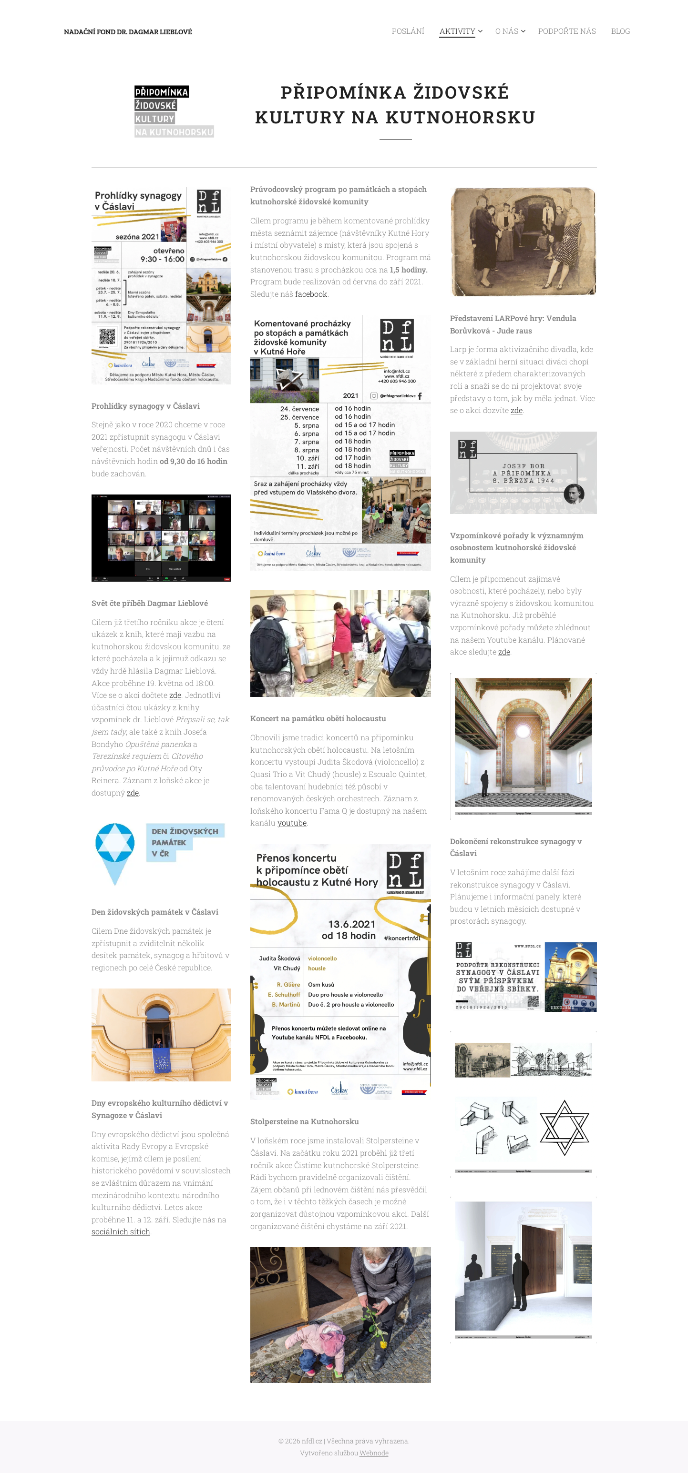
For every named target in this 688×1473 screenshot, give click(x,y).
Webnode (374, 1452)
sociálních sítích (121, 1232)
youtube (291, 823)
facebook (311, 294)
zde (175, 695)
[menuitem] (429, 31)
